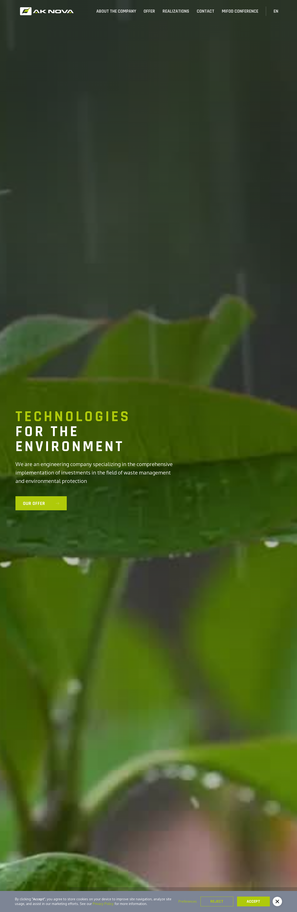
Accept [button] (253, 901)
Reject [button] (216, 901)
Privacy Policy (103, 904)
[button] (149, 11)
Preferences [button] (187, 901)
